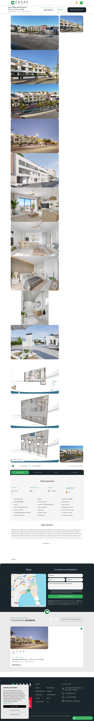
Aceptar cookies (14, 706)
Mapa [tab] (56, 472)
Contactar (39, 701)
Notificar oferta (60, 9)
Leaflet (25, 606)
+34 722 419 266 (70, 697)
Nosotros (50, 688)
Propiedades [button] (40, 691)
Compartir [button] (23, 466)
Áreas (38, 698)
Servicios (39, 695)
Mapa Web (55, 716)
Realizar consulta (76, 10)
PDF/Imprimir (35, 466)
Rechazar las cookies (14, 714)
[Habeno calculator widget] (22, 552)
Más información (7, 703)
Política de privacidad (59, 591)
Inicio (37, 688)
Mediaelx (68, 716)
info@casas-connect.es (72, 701)
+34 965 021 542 (70, 693)
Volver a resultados (75, 466)
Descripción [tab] (38, 472)
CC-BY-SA (44, 606)
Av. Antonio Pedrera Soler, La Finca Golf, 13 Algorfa (74, 689)
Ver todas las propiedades (71, 619)
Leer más (46, 543)
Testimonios (51, 695)
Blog (49, 698)
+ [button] (13, 576)
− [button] (13, 578)
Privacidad (44, 716)
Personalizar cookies (14, 710)
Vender (49, 691)
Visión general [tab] (20, 472)
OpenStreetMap (34, 606)
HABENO (13, 559)
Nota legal (38, 716)
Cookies (50, 716)
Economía (74, 472)
